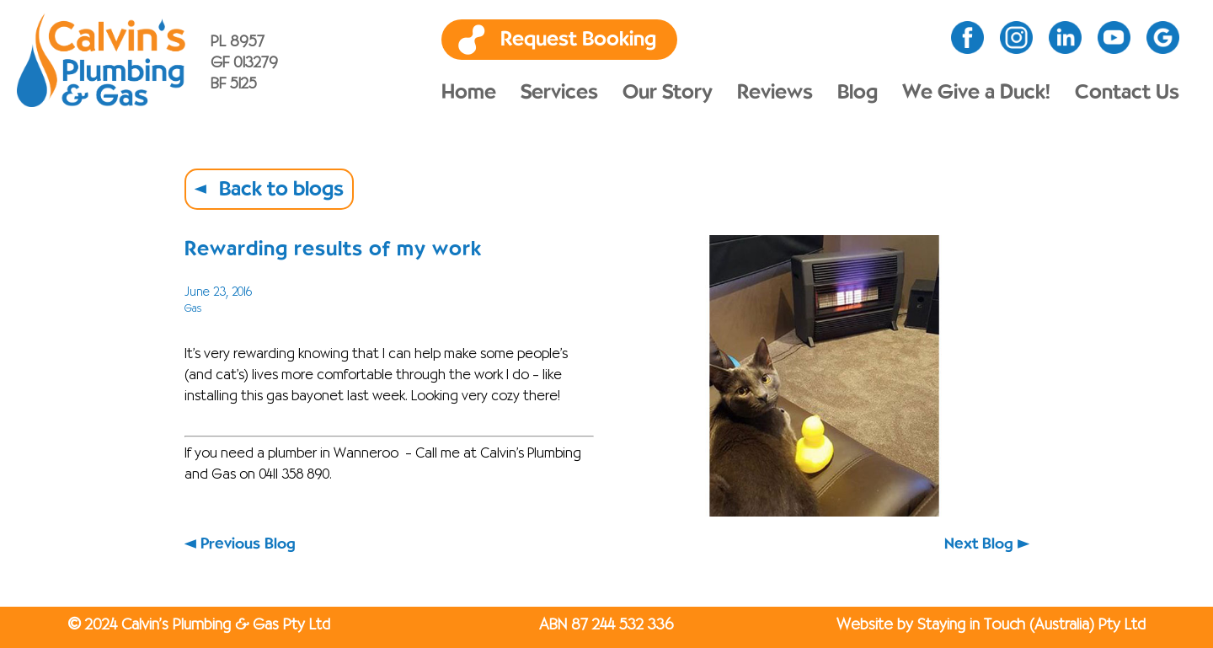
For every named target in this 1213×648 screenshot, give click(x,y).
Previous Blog (248, 544)
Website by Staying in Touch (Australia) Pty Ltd (991, 625)
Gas (192, 308)
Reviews (775, 92)
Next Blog (978, 544)
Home (468, 92)
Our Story (668, 92)
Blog (857, 92)
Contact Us (1127, 92)
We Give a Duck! (976, 92)
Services (559, 92)
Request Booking (578, 39)
